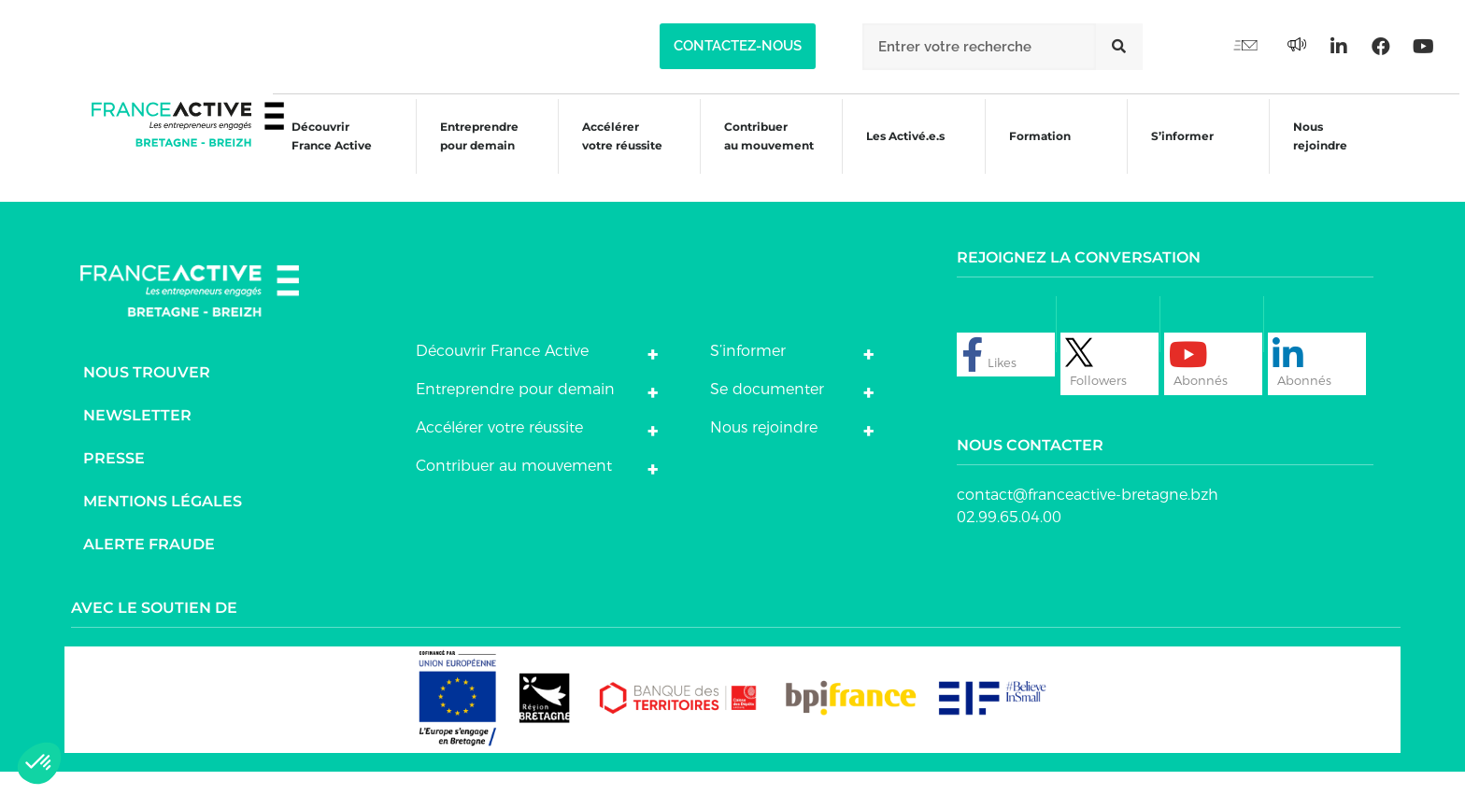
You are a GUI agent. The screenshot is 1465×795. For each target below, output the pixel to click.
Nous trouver (146, 395)
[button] (738, 46)
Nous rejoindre (1315, 151)
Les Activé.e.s (906, 152)
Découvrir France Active (318, 151)
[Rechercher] (1119, 46)
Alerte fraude (149, 566)
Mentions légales (162, 523)
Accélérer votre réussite (611, 151)
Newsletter (137, 438)
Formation (1032, 154)
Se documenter (767, 411)
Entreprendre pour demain (467, 151)
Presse (114, 481)
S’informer (1176, 154)
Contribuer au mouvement (759, 151)
